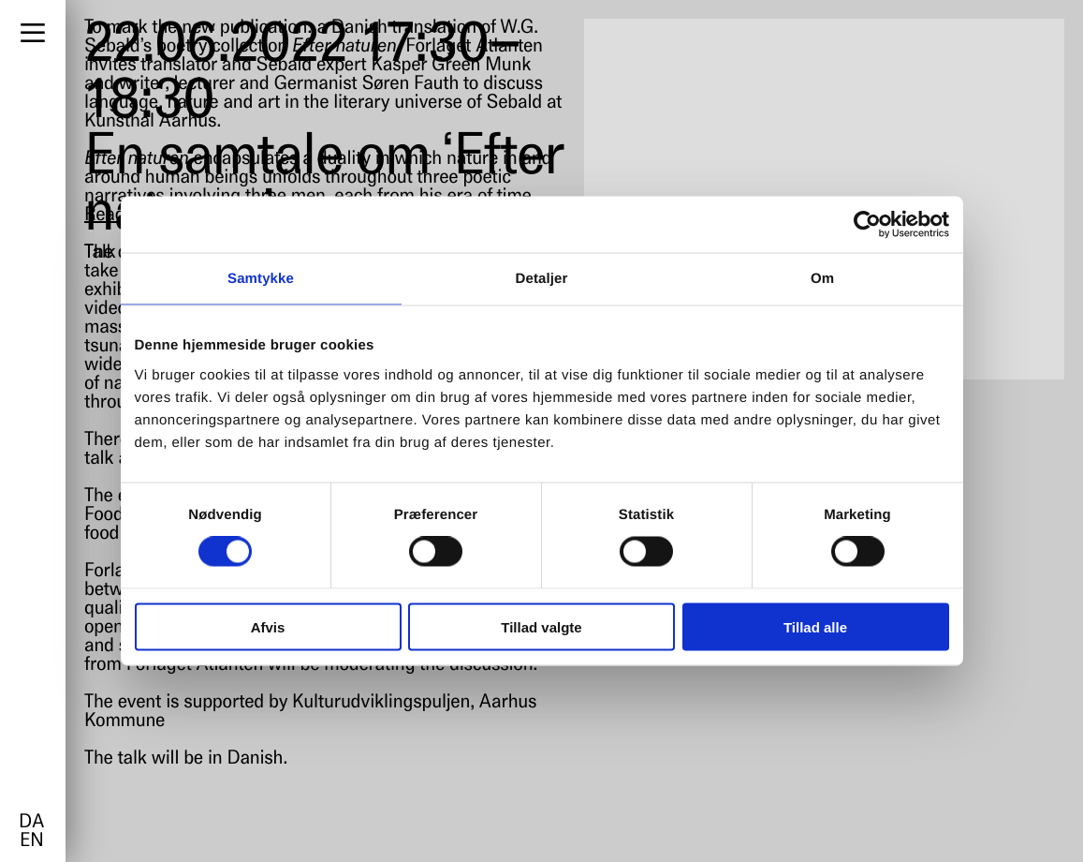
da (31, 822)
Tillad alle (815, 626)
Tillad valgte (541, 626)
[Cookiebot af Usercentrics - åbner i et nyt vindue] (867, 225)
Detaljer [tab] (542, 279)
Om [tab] (822, 279)
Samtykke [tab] (260, 279)
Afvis (268, 626)
